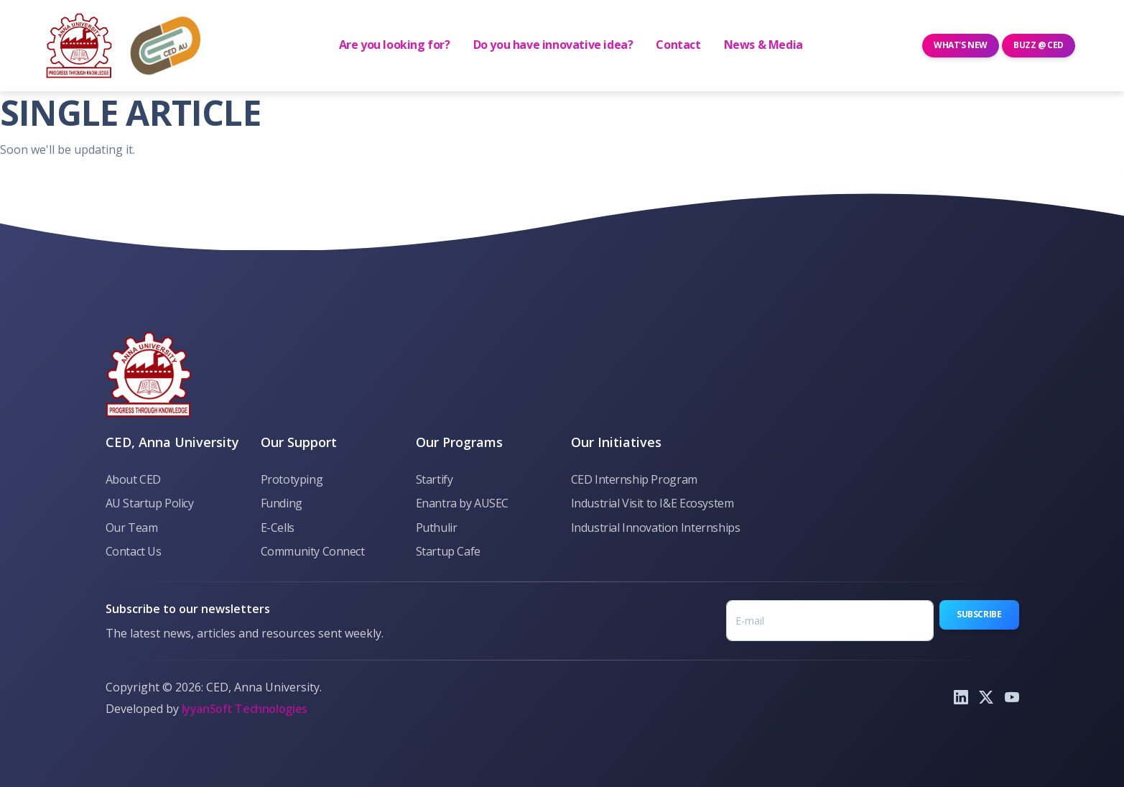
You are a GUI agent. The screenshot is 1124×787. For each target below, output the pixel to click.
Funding (281, 503)
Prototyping (292, 479)
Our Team (132, 527)
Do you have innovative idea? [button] (553, 44)
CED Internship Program (634, 479)
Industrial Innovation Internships (655, 527)
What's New (961, 45)
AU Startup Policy (150, 503)
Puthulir (437, 527)
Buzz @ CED (1038, 45)
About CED (133, 479)
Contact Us (134, 551)
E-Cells (277, 527)
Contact (678, 44)
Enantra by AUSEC (462, 503)
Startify (434, 479)
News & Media (763, 44)
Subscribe (979, 614)
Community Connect (313, 551)
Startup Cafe (448, 551)
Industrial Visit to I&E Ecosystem (652, 503)
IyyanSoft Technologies (244, 709)
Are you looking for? (394, 44)
